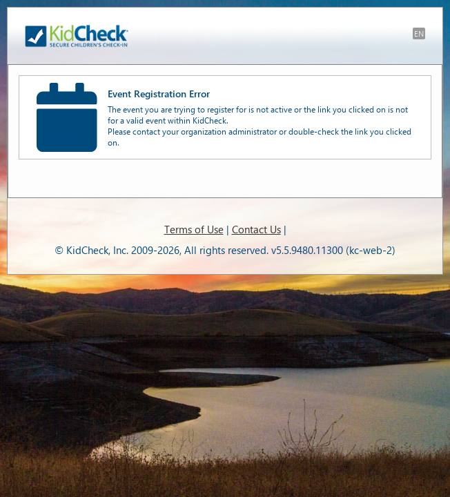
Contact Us (256, 229)
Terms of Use (194, 229)
